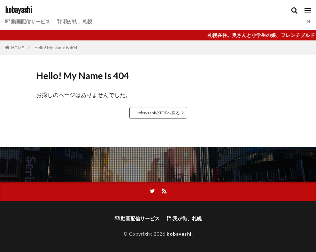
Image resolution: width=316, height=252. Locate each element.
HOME (17, 47)
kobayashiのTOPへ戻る (158, 112)
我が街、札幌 (74, 21)
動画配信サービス (27, 21)
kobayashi (18, 10)
